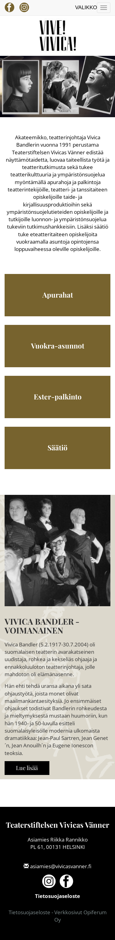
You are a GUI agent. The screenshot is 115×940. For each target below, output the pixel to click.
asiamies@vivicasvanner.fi (60, 866)
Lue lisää (27, 768)
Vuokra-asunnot (57, 345)
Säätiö (57, 447)
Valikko (86, 7)
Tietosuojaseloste (57, 896)
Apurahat (57, 294)
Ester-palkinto (58, 396)
